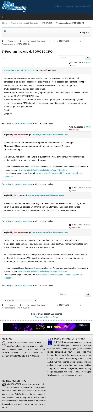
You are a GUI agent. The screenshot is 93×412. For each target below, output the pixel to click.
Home (4, 23)
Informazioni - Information (29, 23)
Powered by (40, 317)
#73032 (88, 63)
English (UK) (59, 6)
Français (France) (82, 6)
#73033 (88, 127)
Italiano (69, 6)
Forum (13, 23)
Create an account (24, 123)
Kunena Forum (52, 317)
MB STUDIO (47, 23)
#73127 (88, 225)
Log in (11, 123)
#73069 (88, 188)
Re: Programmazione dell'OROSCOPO (50, 134)
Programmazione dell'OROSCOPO (19, 70)
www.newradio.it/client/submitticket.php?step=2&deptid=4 (42, 170)
